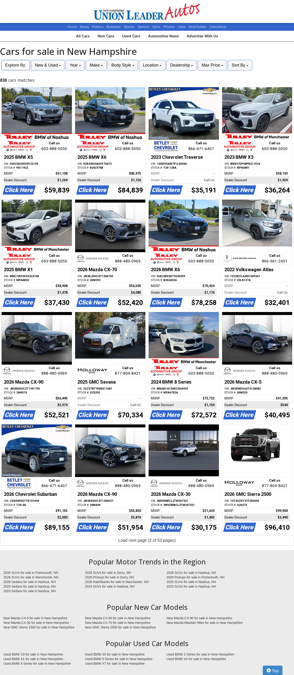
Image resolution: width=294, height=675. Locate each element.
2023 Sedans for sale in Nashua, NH (29, 591)
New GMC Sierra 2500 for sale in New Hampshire (120, 627)
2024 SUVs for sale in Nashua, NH (110, 586)
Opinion (144, 27)
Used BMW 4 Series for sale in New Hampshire (37, 663)
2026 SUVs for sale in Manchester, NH (31, 577)
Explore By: (15, 65)
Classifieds (217, 27)
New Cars (106, 36)
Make (96, 65)
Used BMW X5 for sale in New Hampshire (115, 654)
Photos (169, 27)
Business (114, 27)
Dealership (181, 65)
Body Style (122, 65)
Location (152, 65)
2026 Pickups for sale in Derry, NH (109, 577)
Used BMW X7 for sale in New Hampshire (115, 663)
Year (75, 65)
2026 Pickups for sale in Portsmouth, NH (195, 577)
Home (72, 27)
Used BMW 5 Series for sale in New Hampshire (119, 659)
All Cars (83, 36)
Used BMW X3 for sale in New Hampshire (33, 654)
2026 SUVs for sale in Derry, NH (108, 573)
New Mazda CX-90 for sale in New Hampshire (199, 618)
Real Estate (198, 27)
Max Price (212, 65)
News (84, 27)
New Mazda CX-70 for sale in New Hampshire (118, 623)
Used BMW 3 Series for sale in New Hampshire (200, 654)
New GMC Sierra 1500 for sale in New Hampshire (38, 627)
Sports (129, 27)
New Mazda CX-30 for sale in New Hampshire (36, 623)
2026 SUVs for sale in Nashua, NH (191, 573)
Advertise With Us (202, 36)
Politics (97, 27)
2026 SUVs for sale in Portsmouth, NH (30, 573)
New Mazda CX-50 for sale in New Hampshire (118, 618)
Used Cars (131, 36)
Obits (156, 27)
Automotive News (163, 36)
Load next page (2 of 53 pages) (147, 540)
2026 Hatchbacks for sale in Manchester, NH (117, 582)
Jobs (182, 27)
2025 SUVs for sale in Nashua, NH (191, 582)
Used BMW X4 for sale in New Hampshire (196, 659)
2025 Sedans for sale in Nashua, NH (29, 586)
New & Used (48, 65)
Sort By (240, 65)
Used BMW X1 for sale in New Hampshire (33, 659)
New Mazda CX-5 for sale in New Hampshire (35, 618)
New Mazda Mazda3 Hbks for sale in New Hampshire (205, 623)
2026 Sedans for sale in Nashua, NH (29, 582)
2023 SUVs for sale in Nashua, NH (191, 586)
